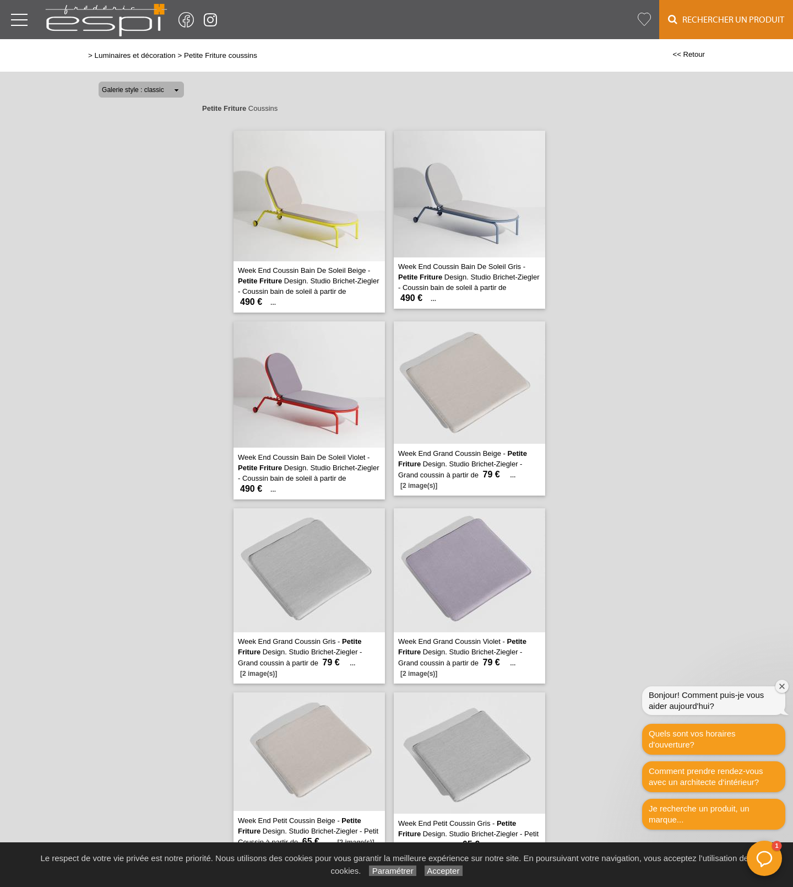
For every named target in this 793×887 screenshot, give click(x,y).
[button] (764, 858)
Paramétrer (392, 870)
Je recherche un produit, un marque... (699, 814)
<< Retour (688, 54)
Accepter (443, 870)
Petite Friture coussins (220, 55)
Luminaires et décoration (135, 55)
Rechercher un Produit (726, 19)
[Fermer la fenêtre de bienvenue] (782, 686)
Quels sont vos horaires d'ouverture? (692, 739)
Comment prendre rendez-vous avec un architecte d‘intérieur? (706, 776)
